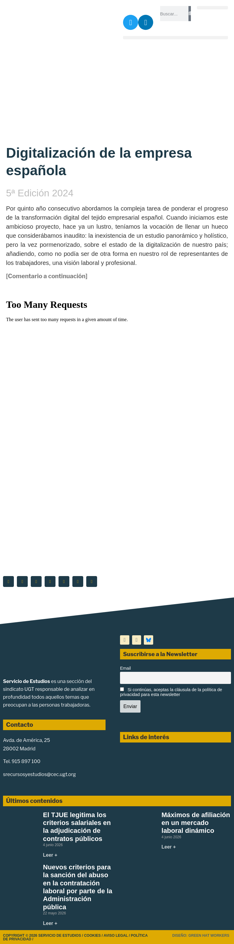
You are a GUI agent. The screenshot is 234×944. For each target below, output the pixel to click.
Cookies (92, 935)
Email (125, 668)
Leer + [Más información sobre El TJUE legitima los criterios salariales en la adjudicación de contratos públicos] (50, 855)
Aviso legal (116, 935)
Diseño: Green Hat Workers (200, 935)
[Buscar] (189, 13)
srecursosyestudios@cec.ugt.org (39, 774)
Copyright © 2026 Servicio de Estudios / (43, 935)
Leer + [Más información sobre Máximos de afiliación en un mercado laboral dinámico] (169, 846)
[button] (212, 7)
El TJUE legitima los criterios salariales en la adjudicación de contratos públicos (77, 827)
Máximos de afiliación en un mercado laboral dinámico (196, 823)
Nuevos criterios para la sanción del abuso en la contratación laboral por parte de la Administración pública (77, 887)
